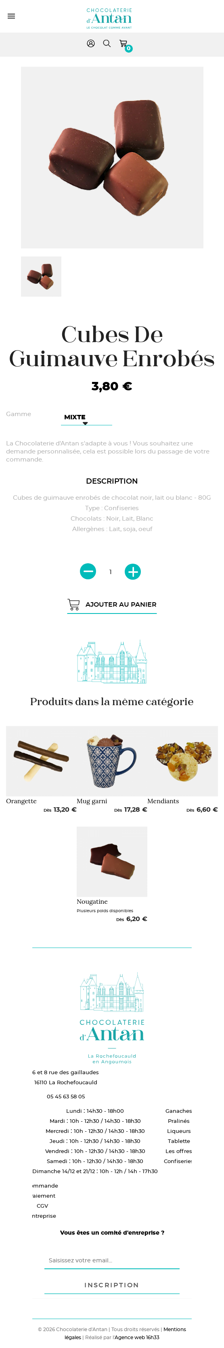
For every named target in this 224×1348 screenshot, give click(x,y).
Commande (42, 1185)
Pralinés (179, 1121)
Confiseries (179, 1161)
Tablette (179, 1141)
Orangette (21, 801)
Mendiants (163, 801)
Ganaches (178, 1111)
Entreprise (42, 1216)
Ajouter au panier (112, 605)
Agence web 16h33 (137, 1337)
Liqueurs (179, 1131)
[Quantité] (110, 572)
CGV (42, 1205)
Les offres (178, 1151)
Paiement (42, 1195)
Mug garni (92, 801)
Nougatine (92, 901)
